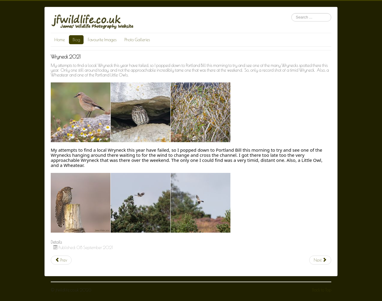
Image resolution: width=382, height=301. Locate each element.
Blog (76, 39)
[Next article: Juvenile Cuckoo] (320, 260)
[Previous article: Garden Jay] (61, 260)
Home (59, 39)
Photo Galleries (137, 39)
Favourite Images (102, 39)
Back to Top (321, 290)
